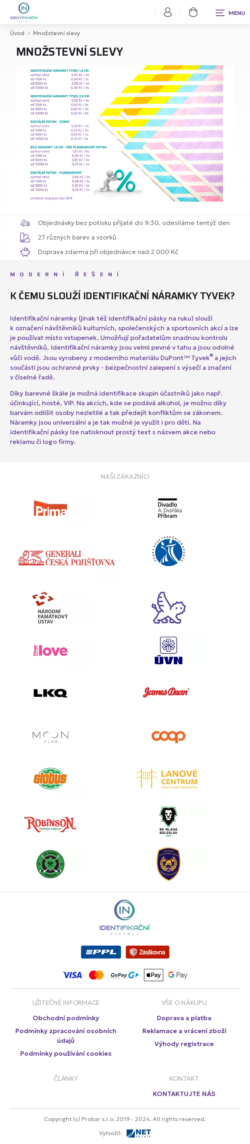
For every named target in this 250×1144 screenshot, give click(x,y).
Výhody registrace (184, 1044)
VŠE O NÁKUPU (184, 1002)
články (66, 1078)
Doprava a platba (184, 1018)
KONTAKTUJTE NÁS (184, 1094)
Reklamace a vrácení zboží (184, 1031)
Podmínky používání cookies (66, 1053)
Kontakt (183, 1078)
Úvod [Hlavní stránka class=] (17, 33)
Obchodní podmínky (66, 1018)
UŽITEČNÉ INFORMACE (66, 1002)
